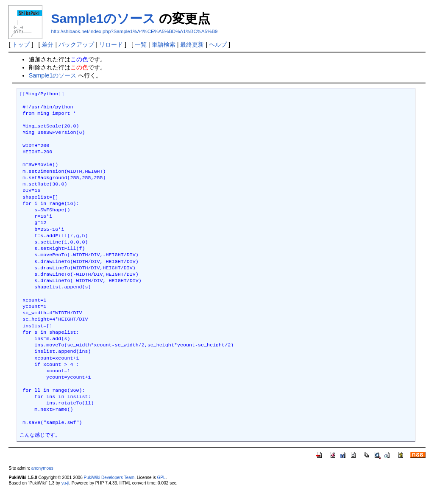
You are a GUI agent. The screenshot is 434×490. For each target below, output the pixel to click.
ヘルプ (218, 44)
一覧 (141, 44)
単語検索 (163, 44)
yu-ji (65, 483)
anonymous (42, 468)
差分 (47, 44)
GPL (161, 477)
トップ (21, 44)
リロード (111, 44)
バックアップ (76, 44)
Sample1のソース (103, 18)
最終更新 (192, 44)
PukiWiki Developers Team (109, 477)
